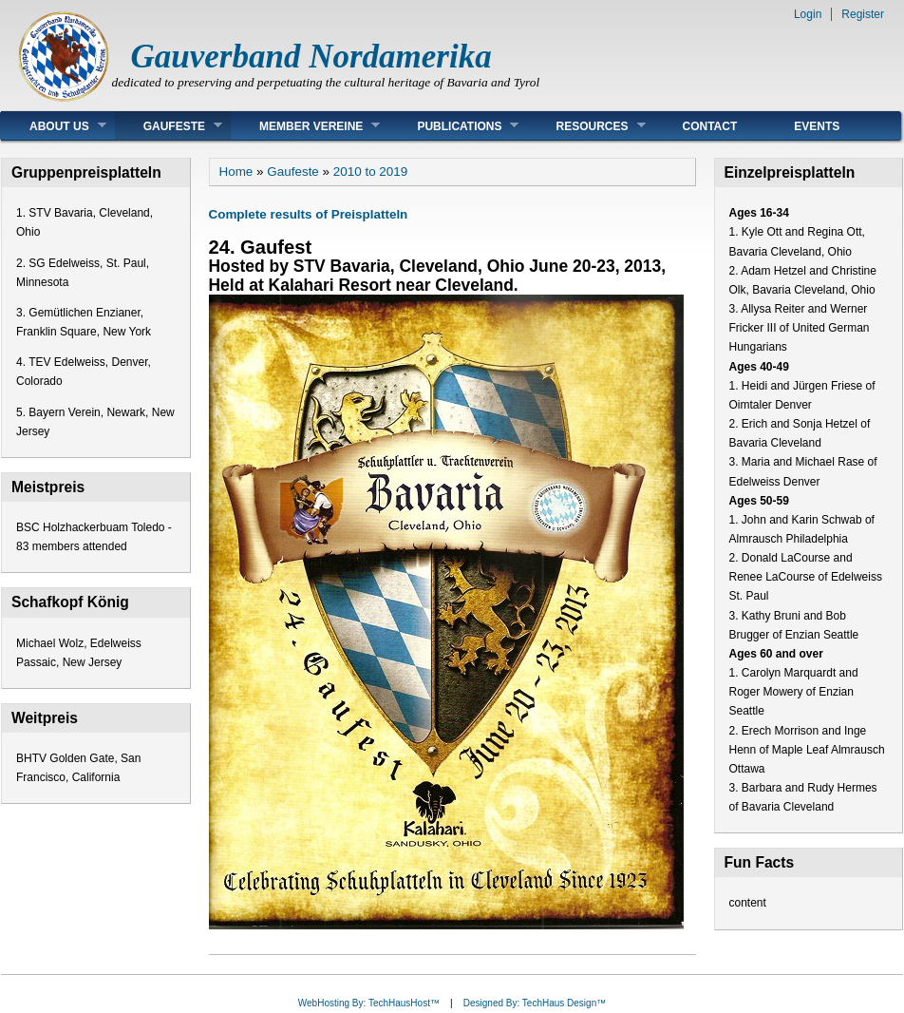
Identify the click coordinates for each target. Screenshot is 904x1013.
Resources (586, 126)
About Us (53, 126)
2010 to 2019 (370, 171)
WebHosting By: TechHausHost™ (369, 1003)
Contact (710, 126)
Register (862, 14)
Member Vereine (305, 126)
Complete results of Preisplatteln (308, 214)
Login (807, 14)
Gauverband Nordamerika (311, 56)
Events (816, 126)
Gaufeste (168, 126)
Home (236, 171)
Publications (453, 126)
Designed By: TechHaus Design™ (534, 1003)
